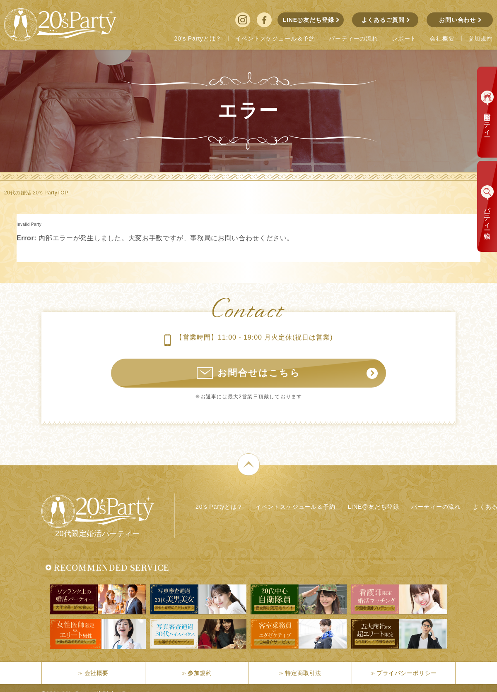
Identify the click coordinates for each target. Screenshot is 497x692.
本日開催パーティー (487, 121)
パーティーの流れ (436, 507)
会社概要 (96, 673)
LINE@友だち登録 (308, 20)
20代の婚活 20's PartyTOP (36, 193)
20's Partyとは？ (219, 507)
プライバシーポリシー (406, 673)
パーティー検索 (487, 215)
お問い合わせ (457, 20)
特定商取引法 (303, 673)
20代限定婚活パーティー (97, 516)
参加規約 (200, 673)
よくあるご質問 (383, 20)
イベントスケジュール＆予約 (295, 507)
